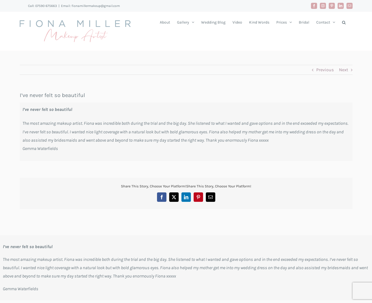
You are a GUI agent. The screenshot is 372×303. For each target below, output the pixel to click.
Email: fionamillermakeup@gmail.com (90, 6)
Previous (325, 69)
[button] (344, 22)
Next (343, 69)
